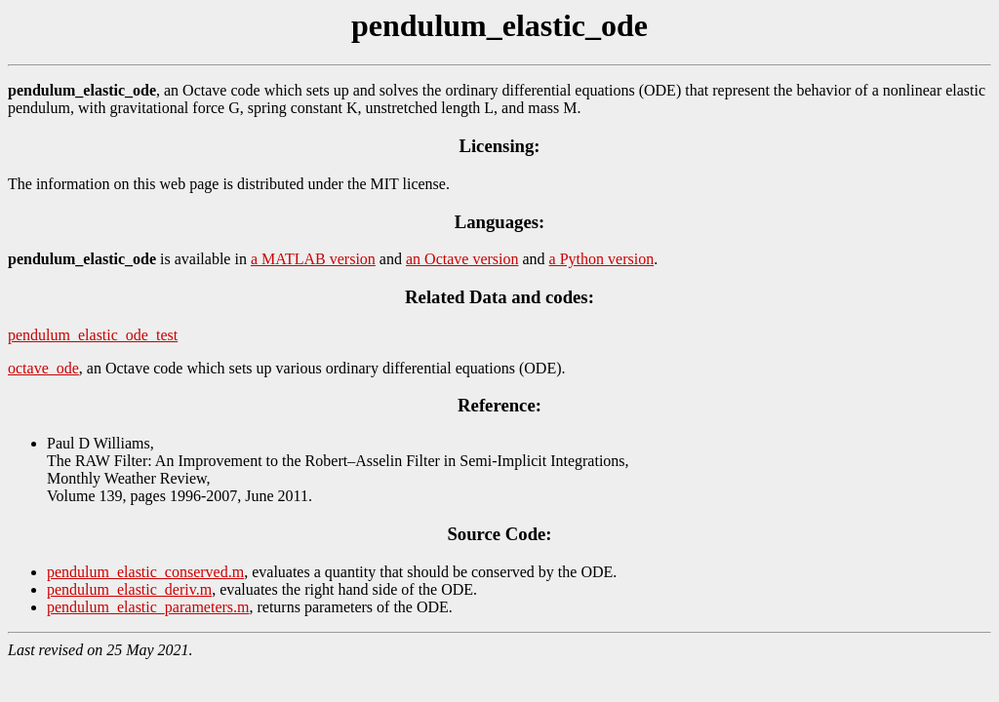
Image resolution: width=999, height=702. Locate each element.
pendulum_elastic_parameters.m (148, 607)
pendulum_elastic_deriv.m (129, 589)
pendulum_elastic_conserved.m (145, 572)
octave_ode (43, 368)
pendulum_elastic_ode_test (93, 335)
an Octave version (462, 259)
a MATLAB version (313, 259)
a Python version (602, 259)
